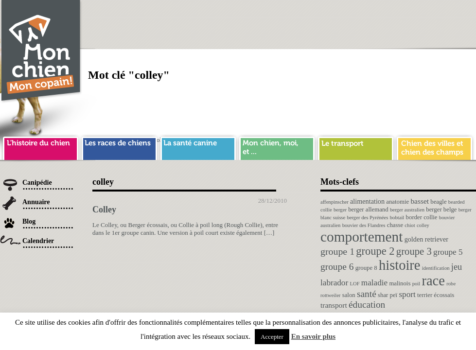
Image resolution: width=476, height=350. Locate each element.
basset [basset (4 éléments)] (419, 201)
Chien (41, 52)
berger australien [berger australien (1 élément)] (407, 209)
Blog (28, 221)
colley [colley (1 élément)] (423, 225)
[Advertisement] (338, 68)
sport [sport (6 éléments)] (407, 294)
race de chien (119, 147)
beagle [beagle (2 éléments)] (438, 201)
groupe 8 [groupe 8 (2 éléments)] (366, 267)
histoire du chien (40, 147)
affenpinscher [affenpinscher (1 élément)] (334, 202)
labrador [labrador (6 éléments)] (334, 282)
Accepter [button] (272, 336)
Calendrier (38, 241)
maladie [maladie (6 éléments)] (374, 282)
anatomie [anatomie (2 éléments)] (397, 201)
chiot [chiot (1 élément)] (410, 225)
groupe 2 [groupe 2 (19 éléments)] (375, 251)
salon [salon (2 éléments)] (348, 295)
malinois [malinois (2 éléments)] (399, 283)
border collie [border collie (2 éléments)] (422, 217)
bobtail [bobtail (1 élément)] (397, 217)
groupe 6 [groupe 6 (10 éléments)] (336, 267)
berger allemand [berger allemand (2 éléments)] (368, 209)
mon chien (276, 147)
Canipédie (37, 182)
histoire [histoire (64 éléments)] (400, 265)
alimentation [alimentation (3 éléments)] (367, 201)
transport (355, 147)
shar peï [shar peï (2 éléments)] (387, 295)
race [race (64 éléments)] (433, 280)
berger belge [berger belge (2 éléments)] (441, 209)
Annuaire (36, 202)
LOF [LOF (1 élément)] (354, 283)
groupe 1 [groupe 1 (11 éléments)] (337, 251)
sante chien (198, 147)
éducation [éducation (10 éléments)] (367, 304)
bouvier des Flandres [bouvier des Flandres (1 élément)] (364, 225)
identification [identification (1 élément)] (436, 268)
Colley (104, 209)
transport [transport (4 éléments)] (333, 305)
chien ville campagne (434, 147)
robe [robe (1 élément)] (451, 283)
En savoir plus (313, 336)
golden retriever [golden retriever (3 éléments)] (426, 239)
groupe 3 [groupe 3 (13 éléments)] (414, 251)
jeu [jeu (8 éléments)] (456, 267)
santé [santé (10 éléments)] (366, 294)
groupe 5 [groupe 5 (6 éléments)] (448, 252)
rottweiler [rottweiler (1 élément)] (330, 295)
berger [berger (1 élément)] (340, 209)
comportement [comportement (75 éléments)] (361, 237)
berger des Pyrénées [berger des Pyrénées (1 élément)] (367, 217)
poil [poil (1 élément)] (416, 283)
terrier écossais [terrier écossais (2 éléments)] (435, 295)
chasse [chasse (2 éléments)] (395, 225)
